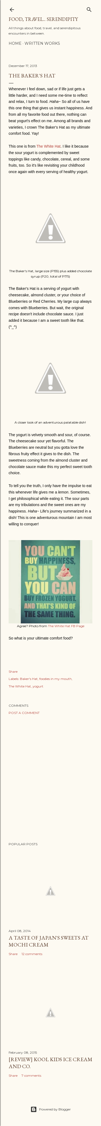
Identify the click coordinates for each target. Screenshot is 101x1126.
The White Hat (48, 146)
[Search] (89, 8)
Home (15, 43)
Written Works (42, 43)
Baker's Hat (29, 679)
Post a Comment (24, 713)
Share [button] (13, 671)
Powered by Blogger (50, 1109)
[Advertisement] (50, 778)
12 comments (32, 954)
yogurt (38, 686)
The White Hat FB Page (66, 626)
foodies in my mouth (55, 679)
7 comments (31, 1075)
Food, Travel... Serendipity (43, 19)
